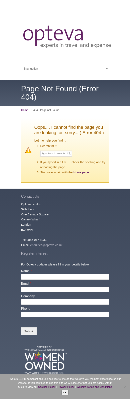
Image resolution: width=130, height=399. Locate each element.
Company (28, 296)
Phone (25, 308)
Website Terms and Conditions (94, 387)
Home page (81, 172)
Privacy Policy (66, 387)
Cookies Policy (47, 387)
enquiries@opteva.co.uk (46, 245)
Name (26, 271)
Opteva (67, 33)
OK (65, 392)
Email (26, 283)
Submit (29, 331)
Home (24, 110)
